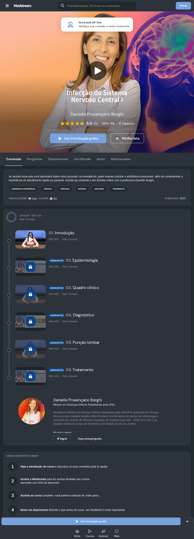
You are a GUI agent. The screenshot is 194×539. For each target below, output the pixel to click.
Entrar (183, 5)
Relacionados (121, 159)
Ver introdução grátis (78, 138)
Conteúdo (13, 159)
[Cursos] (90, 532)
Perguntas (34, 159)
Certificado (82, 159)
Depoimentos (58, 159)
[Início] (77, 532)
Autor (101, 159)
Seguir (62, 438)
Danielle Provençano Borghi (77, 400)
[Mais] (117, 532)
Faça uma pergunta (90, 438)
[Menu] (7, 6)
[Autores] (103, 532)
